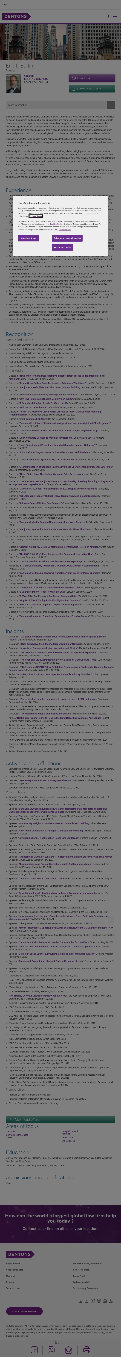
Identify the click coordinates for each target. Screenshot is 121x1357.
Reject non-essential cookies (67, 238)
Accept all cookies (62, 247)
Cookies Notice (35, 216)
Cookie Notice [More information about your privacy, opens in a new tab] (65, 230)
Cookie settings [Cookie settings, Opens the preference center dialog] (28, 238)
